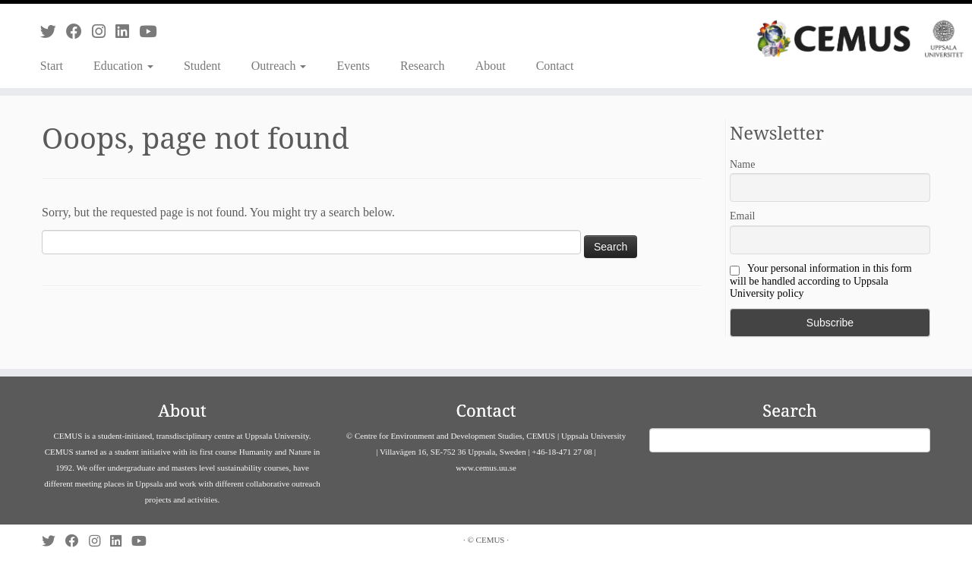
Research (422, 65)
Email (742, 216)
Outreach (279, 65)
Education (123, 65)
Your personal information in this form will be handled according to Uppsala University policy (821, 281)
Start (51, 65)
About (490, 65)
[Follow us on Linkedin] (127, 31)
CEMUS (490, 539)
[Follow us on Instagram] (103, 31)
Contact (555, 65)
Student (202, 65)
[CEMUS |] (860, 38)
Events (353, 65)
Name (742, 164)
